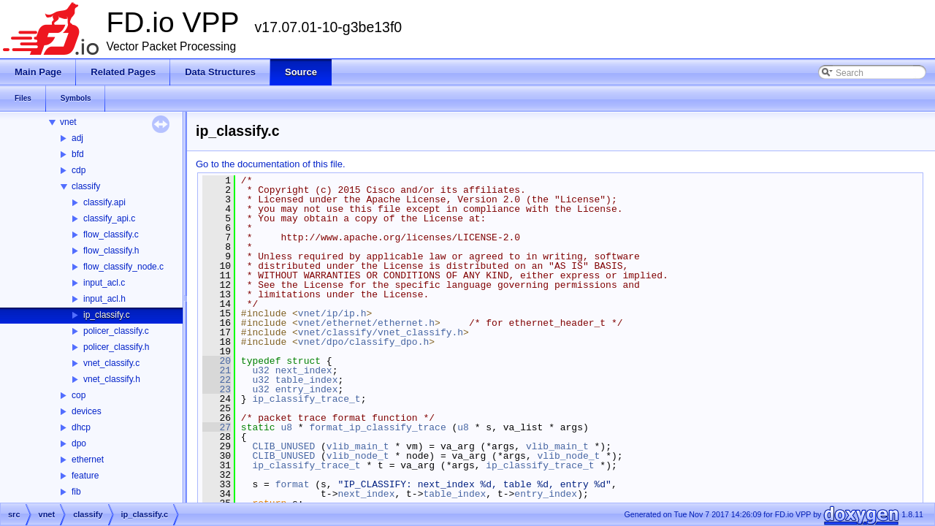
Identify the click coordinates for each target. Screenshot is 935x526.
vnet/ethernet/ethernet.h (366, 322)
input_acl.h (104, 299)
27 (216, 427)
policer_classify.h (116, 347)
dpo (79, 443)
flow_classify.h (111, 250)
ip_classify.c (106, 315)
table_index (306, 379)
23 (216, 389)
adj (77, 138)
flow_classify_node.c (123, 267)
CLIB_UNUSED (283, 446)
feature (85, 475)
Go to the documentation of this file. (271, 164)
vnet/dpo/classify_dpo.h (363, 341)
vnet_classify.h (111, 379)
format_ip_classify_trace (377, 427)
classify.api (104, 202)
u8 (286, 427)
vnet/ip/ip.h (332, 313)
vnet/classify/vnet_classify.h (380, 332)
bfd (78, 154)
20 (216, 360)
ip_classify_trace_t (306, 398)
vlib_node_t (358, 455)
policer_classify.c (116, 331)
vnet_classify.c (111, 363)
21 (216, 370)
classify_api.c (109, 218)
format (292, 484)
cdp (78, 170)
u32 (260, 370)
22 (216, 379)
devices (87, 411)
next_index (303, 370)
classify (86, 186)
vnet (68, 122)
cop (78, 395)
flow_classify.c (111, 234)
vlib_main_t (358, 446)
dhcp (81, 427)
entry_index (306, 389)
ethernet (88, 459)
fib (76, 492)
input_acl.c (104, 283)
